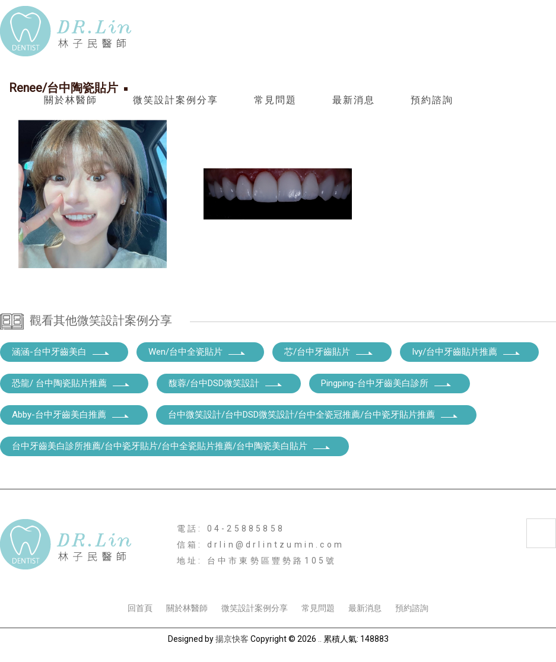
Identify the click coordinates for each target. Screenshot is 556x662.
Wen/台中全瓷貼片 (197, 351)
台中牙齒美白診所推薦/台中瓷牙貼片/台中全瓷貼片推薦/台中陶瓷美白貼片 (171, 446)
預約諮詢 (432, 100)
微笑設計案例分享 (175, 100)
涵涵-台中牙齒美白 (61, 351)
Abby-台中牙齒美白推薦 (71, 414)
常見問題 (275, 100)
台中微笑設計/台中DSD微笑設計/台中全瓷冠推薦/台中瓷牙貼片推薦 (313, 414)
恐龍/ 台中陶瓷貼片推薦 (71, 383)
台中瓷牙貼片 (211, 576)
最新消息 (353, 100)
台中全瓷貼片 (270, 576)
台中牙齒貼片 (480, 576)
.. (320, 639)
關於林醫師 (70, 100)
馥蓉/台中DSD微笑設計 (226, 383)
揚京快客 (232, 639)
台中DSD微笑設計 (413, 576)
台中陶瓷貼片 (152, 576)
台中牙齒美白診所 (84, 576)
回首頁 (140, 608)
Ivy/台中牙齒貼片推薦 (466, 351)
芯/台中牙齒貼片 (329, 351)
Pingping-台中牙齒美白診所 (386, 383)
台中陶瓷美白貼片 (337, 576)
